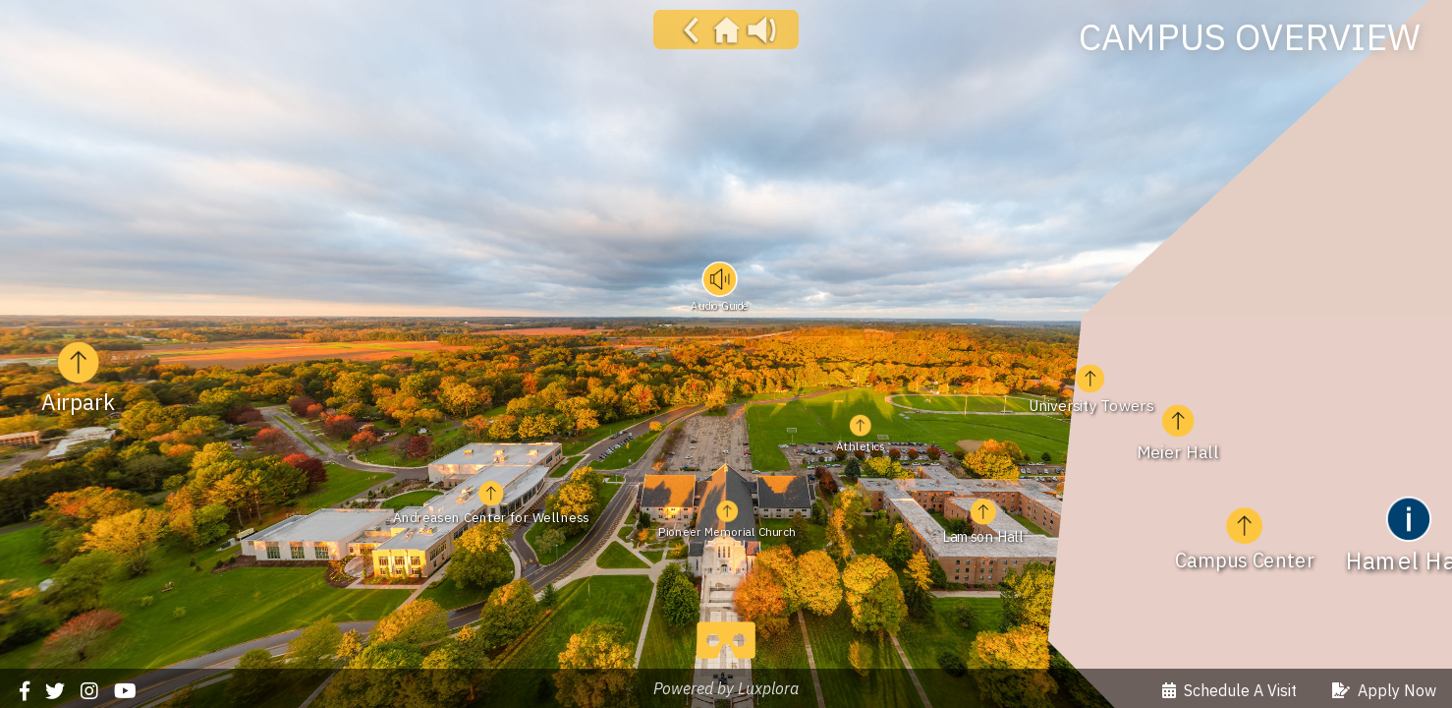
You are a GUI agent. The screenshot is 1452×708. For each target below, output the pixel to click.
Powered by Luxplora (726, 688)
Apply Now (1384, 690)
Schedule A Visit (1229, 690)
